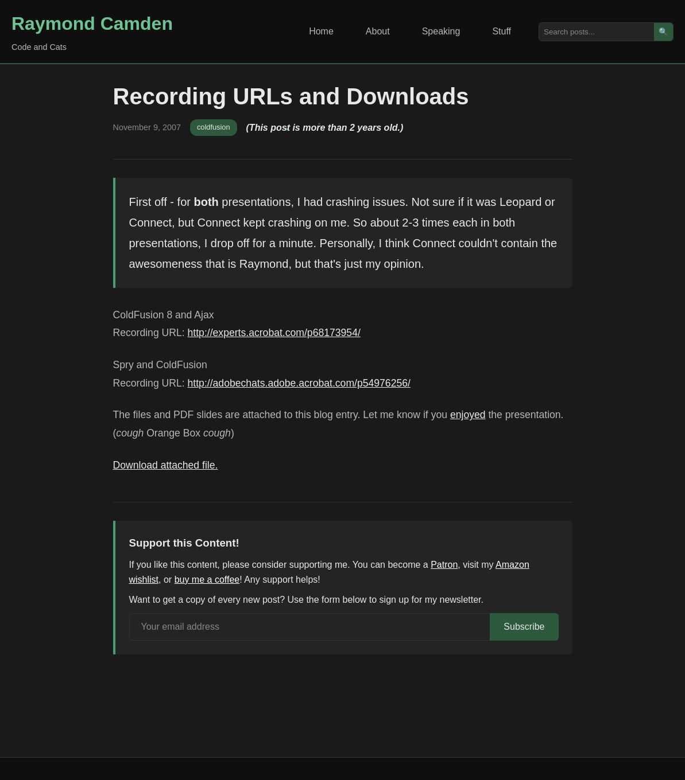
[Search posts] (596, 32)
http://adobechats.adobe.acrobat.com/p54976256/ (299, 383)
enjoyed (468, 414)
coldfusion (213, 127)
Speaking (441, 31)
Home (321, 31)
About (378, 31)
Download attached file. (165, 465)
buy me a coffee (207, 579)
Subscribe (524, 626)
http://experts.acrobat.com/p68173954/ (274, 332)
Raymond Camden (92, 23)
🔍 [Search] (663, 32)
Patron (444, 565)
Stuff (501, 31)
